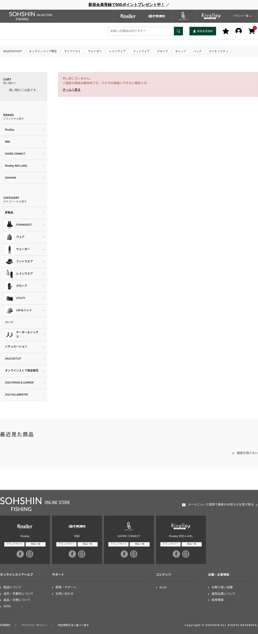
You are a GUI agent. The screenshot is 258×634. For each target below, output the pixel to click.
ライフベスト (72, 51)
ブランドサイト (14, 544)
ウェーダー (95, 51)
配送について (12, 587)
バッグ (197, 51)
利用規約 (5, 625)
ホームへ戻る (72, 90)
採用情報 (218, 600)
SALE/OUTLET (12, 51)
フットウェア (141, 51)
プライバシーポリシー (34, 625)
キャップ (180, 51)
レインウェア (117, 51)
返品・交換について (17, 600)
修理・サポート (66, 587)
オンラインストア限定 (43, 51)
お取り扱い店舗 (222, 587)
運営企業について (224, 594)
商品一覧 (35, 544)
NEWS (7, 606)
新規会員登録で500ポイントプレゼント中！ (126, 5)
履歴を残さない (247, 453)
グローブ (162, 51)
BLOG (163, 587)
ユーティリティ (218, 51)
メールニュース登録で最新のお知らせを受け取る (221, 504)
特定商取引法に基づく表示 (73, 625)
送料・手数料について (18, 594)
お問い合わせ (64, 594)
